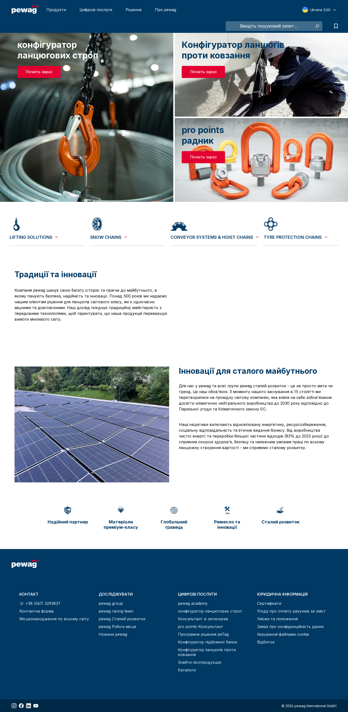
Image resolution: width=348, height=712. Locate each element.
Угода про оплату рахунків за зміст (291, 611)
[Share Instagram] (14, 705)
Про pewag (165, 9)
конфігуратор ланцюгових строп (210, 611)
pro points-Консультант (200, 626)
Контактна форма (36, 611)
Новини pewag (113, 634)
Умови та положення (277, 618)
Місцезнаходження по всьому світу (54, 618)
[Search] (317, 26)
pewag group (111, 603)
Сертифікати (269, 603)
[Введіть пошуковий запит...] (269, 26)
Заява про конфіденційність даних (290, 626)
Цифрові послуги (96, 9)
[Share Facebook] (21, 705)
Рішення (133, 9)
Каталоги (187, 670)
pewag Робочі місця (117, 626)
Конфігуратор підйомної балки (207, 642)
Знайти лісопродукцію (199, 662)
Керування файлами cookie (283, 634)
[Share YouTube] (35, 705)
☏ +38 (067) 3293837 (39, 603)
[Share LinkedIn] (28, 705)
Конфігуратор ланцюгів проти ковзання (207, 652)
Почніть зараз (39, 71)
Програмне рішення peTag (203, 634)
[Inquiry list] (334, 26)
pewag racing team (116, 611)
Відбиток (266, 642)
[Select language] (319, 10)
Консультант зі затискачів (203, 618)
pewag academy (193, 603)
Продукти (56, 9)
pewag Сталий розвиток (122, 618)
